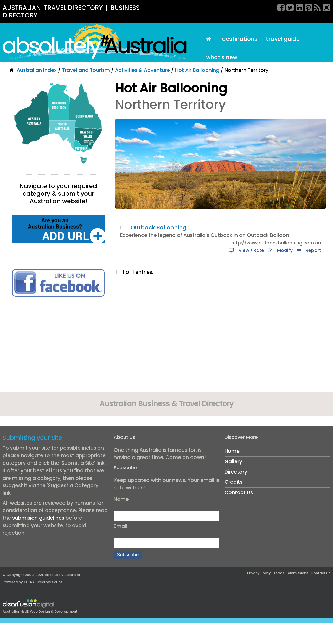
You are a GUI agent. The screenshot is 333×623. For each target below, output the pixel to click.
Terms (278, 573)
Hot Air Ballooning (197, 70)
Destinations (240, 39)
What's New (221, 57)
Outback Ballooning (159, 227)
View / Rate (246, 250)
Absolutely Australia (62, 574)
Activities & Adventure (142, 70)
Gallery (233, 461)
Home (232, 451)
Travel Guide (283, 39)
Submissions (297, 573)
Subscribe (128, 554)
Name (121, 499)
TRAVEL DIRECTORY (73, 7)
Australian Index (37, 70)
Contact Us (239, 492)
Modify (280, 250)
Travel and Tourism (86, 70)
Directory (236, 471)
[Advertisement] (58, 346)
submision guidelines (38, 517)
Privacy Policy (259, 573)
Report (309, 250)
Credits (233, 482)
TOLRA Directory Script (43, 582)
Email (120, 526)
